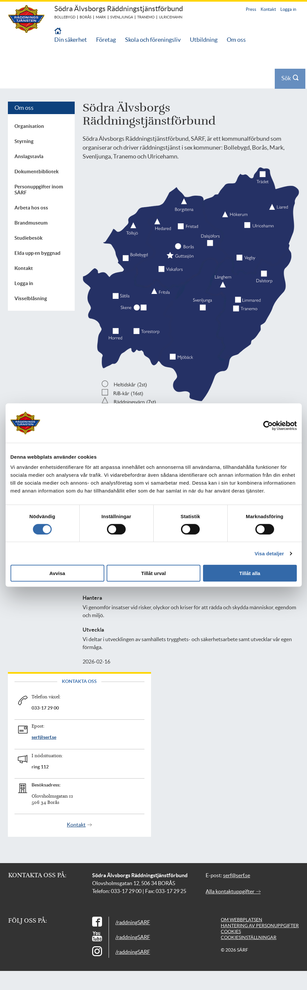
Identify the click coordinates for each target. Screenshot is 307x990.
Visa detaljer (269, 553)
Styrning (24, 141)
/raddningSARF (132, 922)
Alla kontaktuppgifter (233, 891)
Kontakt (268, 9)
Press (251, 9)
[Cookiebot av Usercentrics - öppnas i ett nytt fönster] (273, 425)
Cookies (231, 931)
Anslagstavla (28, 156)
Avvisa (57, 573)
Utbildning (203, 39)
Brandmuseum (31, 223)
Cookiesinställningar (248, 937)
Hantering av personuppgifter (260, 925)
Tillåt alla (249, 573)
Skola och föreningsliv (153, 39)
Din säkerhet (70, 39)
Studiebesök (28, 238)
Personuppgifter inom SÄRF (38, 189)
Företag (106, 39)
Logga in (288, 9)
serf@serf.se (44, 737)
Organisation (29, 126)
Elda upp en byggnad (37, 253)
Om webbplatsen (241, 919)
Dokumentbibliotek (36, 171)
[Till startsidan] (58, 31)
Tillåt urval (153, 573)
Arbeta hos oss (31, 207)
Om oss (236, 39)
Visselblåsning (30, 298)
